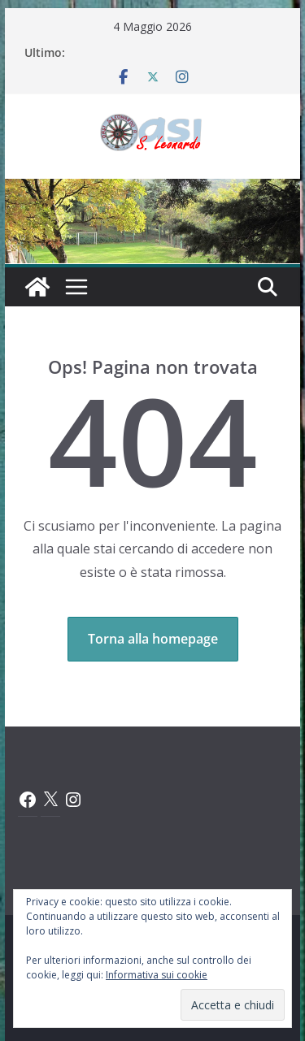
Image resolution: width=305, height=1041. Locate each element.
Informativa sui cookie (156, 975)
